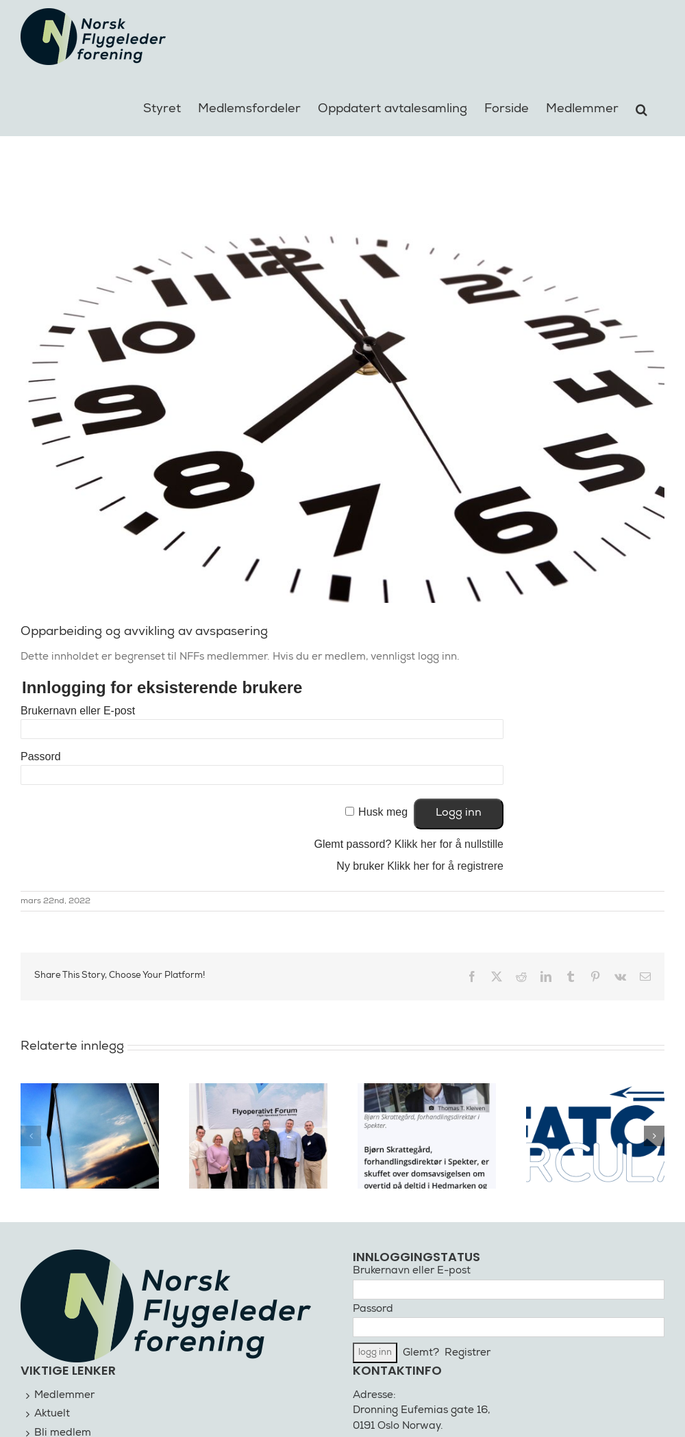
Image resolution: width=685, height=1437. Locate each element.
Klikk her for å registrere (445, 866)
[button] (641, 107)
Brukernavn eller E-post (78, 710)
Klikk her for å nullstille (449, 844)
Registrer (467, 1353)
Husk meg (383, 812)
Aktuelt (52, 1414)
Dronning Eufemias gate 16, (421, 1411)
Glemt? (421, 1353)
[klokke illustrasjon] (342, 388)
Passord (41, 756)
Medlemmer (64, 1395)
